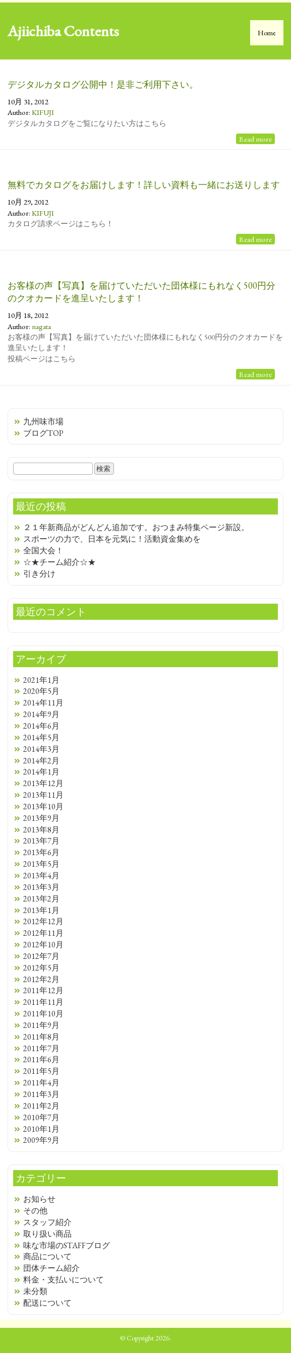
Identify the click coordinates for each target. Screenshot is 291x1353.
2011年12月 (43, 990)
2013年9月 (41, 818)
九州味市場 (43, 421)
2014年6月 (41, 726)
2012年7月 (41, 956)
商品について (47, 1256)
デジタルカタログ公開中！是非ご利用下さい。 (103, 84)
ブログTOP (43, 433)
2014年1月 (41, 771)
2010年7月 (41, 1117)
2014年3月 (41, 749)
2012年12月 (43, 921)
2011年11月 (43, 1002)
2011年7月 (41, 1048)
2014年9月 (41, 714)
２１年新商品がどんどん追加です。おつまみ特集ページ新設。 (136, 527)
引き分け (39, 573)
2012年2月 (41, 979)
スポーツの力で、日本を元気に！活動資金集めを (112, 539)
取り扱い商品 (47, 1234)
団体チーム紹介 (51, 1268)
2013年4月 (41, 875)
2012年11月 (43, 933)
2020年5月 (41, 691)
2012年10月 (43, 944)
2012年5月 (41, 967)
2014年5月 (41, 737)
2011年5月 (41, 1071)
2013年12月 (43, 783)
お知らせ (39, 1199)
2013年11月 (43, 795)
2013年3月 (41, 887)
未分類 (35, 1291)
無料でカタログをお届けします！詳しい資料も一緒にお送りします (144, 184)
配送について (47, 1303)
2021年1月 (41, 680)
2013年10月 (43, 806)
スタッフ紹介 (47, 1222)
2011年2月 (41, 1106)
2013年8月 (41, 829)
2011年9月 (41, 1025)
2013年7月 (41, 840)
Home (267, 32)
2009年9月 (41, 1140)
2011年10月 (43, 1013)
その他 (35, 1210)
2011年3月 (41, 1094)
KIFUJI (43, 112)
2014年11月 (43, 702)
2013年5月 (41, 864)
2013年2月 (41, 898)
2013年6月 (41, 852)
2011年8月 (41, 1037)
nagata (41, 326)
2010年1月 (41, 1129)
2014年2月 (41, 760)
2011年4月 (41, 1082)
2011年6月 (41, 1059)
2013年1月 (41, 910)
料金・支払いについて (63, 1279)
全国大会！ (43, 550)
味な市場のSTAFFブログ (66, 1245)
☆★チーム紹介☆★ (59, 562)
